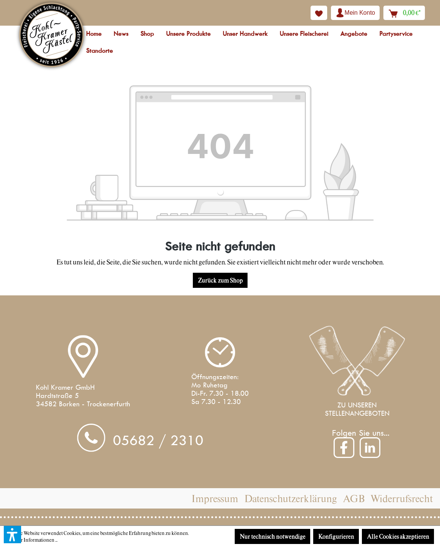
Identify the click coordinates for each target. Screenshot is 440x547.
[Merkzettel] (319, 13)
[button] (12, 534)
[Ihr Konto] (355, 13)
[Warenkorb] (404, 13)
